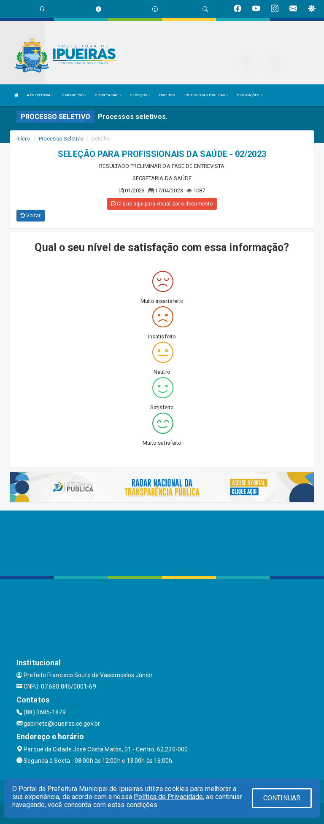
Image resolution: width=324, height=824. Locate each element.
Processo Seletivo (61, 138)
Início (23, 138)
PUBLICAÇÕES (249, 95)
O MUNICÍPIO (74, 95)
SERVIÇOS (140, 95)
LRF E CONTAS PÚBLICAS (206, 95)
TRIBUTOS (167, 95)
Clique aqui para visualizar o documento (162, 204)
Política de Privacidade (168, 797)
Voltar (30, 216)
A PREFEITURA (40, 95)
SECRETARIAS (108, 95)
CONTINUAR (281, 798)
